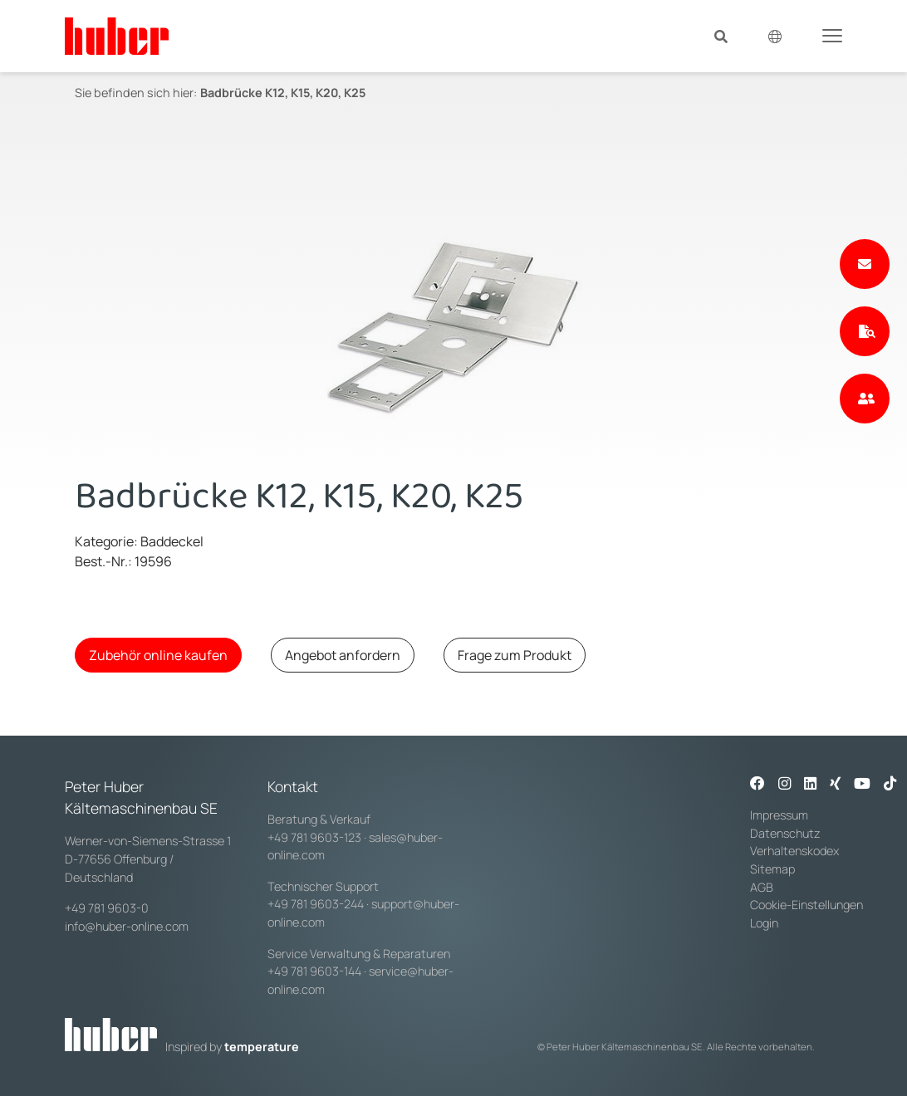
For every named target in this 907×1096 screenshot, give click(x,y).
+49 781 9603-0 (107, 908)
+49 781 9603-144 (314, 971)
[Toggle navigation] (832, 35)
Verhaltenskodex (794, 851)
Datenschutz (785, 833)
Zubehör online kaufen (158, 655)
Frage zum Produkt (514, 655)
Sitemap (772, 869)
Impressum (779, 815)
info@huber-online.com (127, 926)
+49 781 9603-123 (314, 837)
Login (764, 923)
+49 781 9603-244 (315, 904)
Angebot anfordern (342, 655)
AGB (763, 887)
